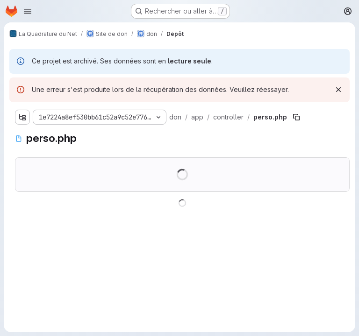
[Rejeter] (338, 89)
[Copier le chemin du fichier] (296, 117)
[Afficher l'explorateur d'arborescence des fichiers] (22, 117)
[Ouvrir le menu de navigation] (27, 11)
